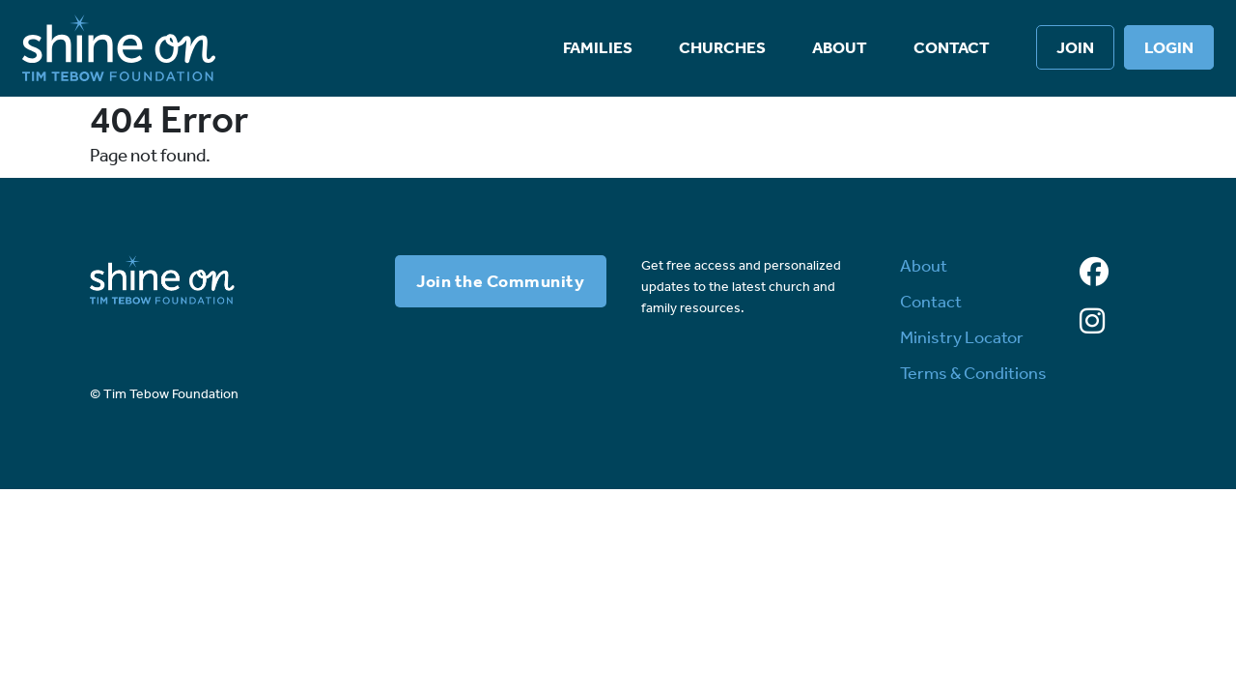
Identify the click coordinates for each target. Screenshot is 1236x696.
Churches (722, 47)
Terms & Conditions (973, 373)
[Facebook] (1094, 272)
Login (1169, 47)
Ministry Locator (962, 337)
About (839, 47)
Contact (951, 47)
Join (1075, 47)
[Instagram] (1092, 321)
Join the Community (500, 281)
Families (597, 47)
